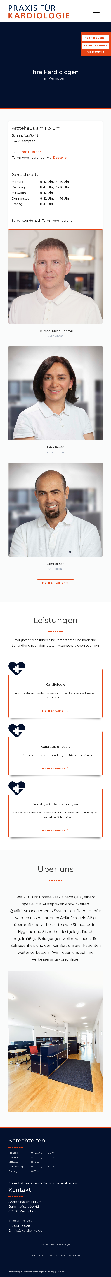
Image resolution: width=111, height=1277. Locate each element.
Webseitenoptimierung (40, 1271)
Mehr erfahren (55, 583)
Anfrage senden (95, 46)
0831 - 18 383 (31, 152)
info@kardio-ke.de (27, 1230)
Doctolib (60, 157)
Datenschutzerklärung (65, 1255)
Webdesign (15, 1271)
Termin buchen (95, 38)
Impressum (36, 1255)
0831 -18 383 (22, 1221)
